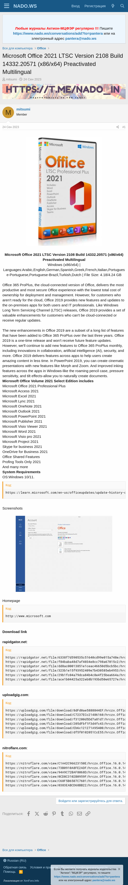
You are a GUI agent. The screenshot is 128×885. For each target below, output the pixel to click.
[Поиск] (122, 5)
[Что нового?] (112, 5)
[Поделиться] (118, 127)
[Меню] (6, 6)
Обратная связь (15, 867)
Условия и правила (44, 867)
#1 (124, 127)
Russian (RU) (14, 860)
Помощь (9, 871)
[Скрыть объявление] (119, 869)
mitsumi (11, 79)
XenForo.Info (31, 880)
